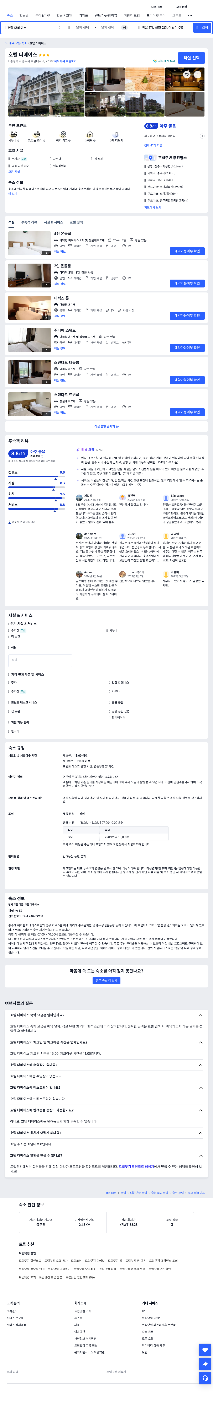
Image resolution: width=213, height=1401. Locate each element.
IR (143, 1282)
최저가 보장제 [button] (166, 61)
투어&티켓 (42, 15)
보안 (144, 1323)
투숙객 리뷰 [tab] (29, 222)
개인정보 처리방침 (85, 1309)
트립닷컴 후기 (27, 1248)
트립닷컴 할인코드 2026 (80, 1248)
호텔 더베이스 (22, 55)
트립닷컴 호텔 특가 (56, 1231)
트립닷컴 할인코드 (30, 1231)
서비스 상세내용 (16, 1296)
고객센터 (12, 1282)
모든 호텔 (148, 1309)
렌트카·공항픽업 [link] (106, 15)
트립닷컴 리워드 (152, 1289)
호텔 (123, 1163)
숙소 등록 (148, 1302)
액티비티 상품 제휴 (153, 1316)
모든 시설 (14, 171)
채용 (77, 1296)
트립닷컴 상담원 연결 (32, 1240)
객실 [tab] (11, 222)
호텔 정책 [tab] (76, 222)
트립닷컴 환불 (107, 1240)
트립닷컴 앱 (115, 1231)
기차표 (83, 15)
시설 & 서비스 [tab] (53, 222)
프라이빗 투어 (156, 15)
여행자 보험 (132, 15)
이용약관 (79, 1302)
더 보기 (12, 193)
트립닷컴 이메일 (95, 1231)
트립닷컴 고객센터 (59, 1240)
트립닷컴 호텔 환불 (50, 1248)
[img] (46, 92)
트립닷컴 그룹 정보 (85, 1316)
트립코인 (76, 1231)
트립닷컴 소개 (82, 1282)
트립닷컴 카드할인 (160, 1240)
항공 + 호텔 (64, 15)
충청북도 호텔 (159, 1163)
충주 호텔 (178, 1163)
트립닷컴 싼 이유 (135, 1231)
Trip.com (111, 1163)
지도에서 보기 (152, 207)
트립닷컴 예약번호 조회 (163, 1231)
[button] (169, 6)
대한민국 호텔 (138, 1163)
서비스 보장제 (15, 1289)
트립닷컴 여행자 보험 (132, 1240)
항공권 (23, 15)
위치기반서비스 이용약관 (89, 1323)
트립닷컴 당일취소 (85, 1240)
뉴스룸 (78, 1289)
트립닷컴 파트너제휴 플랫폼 (159, 1296)
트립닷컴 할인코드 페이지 (136, 1138)
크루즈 (177, 15)
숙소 (10, 15)
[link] (157, 6)
